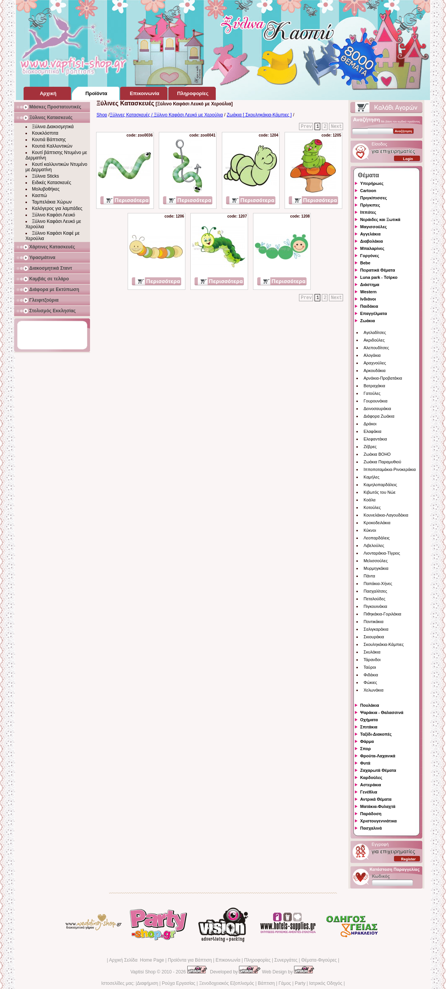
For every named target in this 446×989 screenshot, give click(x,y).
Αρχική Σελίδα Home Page (136, 960)
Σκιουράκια (374, 636)
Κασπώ (39, 195)
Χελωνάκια (373, 690)
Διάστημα (369, 284)
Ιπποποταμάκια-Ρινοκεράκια (390, 469)
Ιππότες (368, 212)
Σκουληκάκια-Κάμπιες (384, 644)
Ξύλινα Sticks (45, 176)
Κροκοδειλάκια (377, 522)
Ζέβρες (370, 446)
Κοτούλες (372, 507)
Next (336, 126)
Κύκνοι (370, 530)
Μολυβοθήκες (46, 189)
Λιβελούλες (374, 545)
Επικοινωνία (227, 960)
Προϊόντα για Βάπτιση (190, 960)
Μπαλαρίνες (372, 248)
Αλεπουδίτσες (376, 347)
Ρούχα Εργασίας (178, 983)
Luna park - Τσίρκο (378, 277)
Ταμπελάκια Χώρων (52, 202)
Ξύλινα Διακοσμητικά (53, 126)
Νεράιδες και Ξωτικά (380, 219)
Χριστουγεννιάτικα (378, 821)
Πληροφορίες (257, 960)
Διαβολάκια (371, 241)
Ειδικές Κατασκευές (51, 182)
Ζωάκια (367, 320)
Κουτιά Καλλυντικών (52, 146)
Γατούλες (372, 393)
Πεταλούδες (374, 598)
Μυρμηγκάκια (376, 568)
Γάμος (284, 983)
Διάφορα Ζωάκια (379, 416)
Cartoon (368, 190)
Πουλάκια (369, 705)
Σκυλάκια (372, 652)
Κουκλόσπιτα (45, 133)
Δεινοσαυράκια (377, 408)
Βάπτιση (266, 983)
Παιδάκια (369, 306)
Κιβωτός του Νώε (379, 492)
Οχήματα (369, 719)
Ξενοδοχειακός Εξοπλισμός (226, 983)
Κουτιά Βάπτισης (49, 139)
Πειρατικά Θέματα (377, 270)
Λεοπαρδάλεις (377, 538)
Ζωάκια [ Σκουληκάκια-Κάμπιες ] (259, 115)
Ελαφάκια (372, 431)
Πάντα (369, 576)
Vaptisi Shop (143, 972)
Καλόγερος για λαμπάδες (57, 208)
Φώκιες (370, 682)
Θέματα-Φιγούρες (319, 960)
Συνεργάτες (285, 960)
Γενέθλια (368, 792)
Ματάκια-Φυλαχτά (377, 806)
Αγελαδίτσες (375, 332)
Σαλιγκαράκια (376, 629)
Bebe (365, 263)
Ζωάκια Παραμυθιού (382, 462)
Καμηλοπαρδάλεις (380, 484)
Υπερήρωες (372, 183)
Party (300, 983)
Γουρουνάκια (375, 401)
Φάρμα (367, 741)
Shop (101, 115)
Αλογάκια (372, 355)
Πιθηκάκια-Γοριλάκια (382, 614)
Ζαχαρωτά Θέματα (378, 770)
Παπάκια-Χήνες (378, 583)
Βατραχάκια (374, 385)
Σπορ (365, 748)
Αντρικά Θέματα (375, 799)
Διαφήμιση (147, 983)
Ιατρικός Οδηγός (325, 983)
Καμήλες (372, 477)
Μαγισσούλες (373, 226)
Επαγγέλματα (373, 313)
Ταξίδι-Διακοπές (376, 734)
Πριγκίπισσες (373, 198)
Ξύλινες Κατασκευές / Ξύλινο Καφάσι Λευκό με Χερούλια (166, 115)
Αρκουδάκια (375, 370)
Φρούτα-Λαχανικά (377, 756)
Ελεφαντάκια (375, 439)
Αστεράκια (370, 784)
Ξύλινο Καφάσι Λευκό (53, 215)
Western (368, 291)
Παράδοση (370, 813)
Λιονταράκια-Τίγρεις (382, 553)
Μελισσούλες (375, 560)
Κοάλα (369, 500)
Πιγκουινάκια (375, 606)
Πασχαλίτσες (375, 591)
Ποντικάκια (373, 621)
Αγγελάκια (370, 234)
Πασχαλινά (371, 828)
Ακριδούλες (374, 340)
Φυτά (365, 763)
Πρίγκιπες (370, 205)
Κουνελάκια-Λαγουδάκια (386, 515)
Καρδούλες (371, 777)
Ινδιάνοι (368, 299)
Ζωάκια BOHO (377, 454)
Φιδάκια (371, 675)
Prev (306, 126)
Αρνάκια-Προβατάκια (383, 378)
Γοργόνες (369, 255)
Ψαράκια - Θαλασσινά (381, 712)
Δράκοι (370, 423)
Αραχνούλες (375, 363)
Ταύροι (370, 667)
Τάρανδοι (372, 659)
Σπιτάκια (368, 727)
